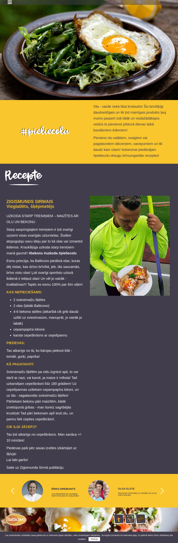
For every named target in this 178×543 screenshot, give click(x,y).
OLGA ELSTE (126, 488)
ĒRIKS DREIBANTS (63, 488)
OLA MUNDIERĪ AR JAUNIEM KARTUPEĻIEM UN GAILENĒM (65, 495)
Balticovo (41, 306)
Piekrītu (94, 539)
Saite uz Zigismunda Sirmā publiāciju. (35, 467)
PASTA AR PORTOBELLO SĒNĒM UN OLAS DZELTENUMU (137, 494)
